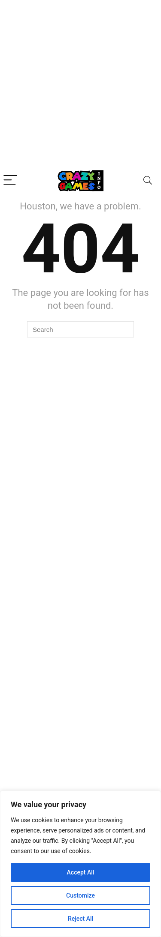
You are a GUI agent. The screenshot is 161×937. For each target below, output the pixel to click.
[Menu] (10, 180)
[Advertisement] (80, 84)
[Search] (147, 180)
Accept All (80, 872)
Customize (80, 895)
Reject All (80, 918)
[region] (80, 864)
